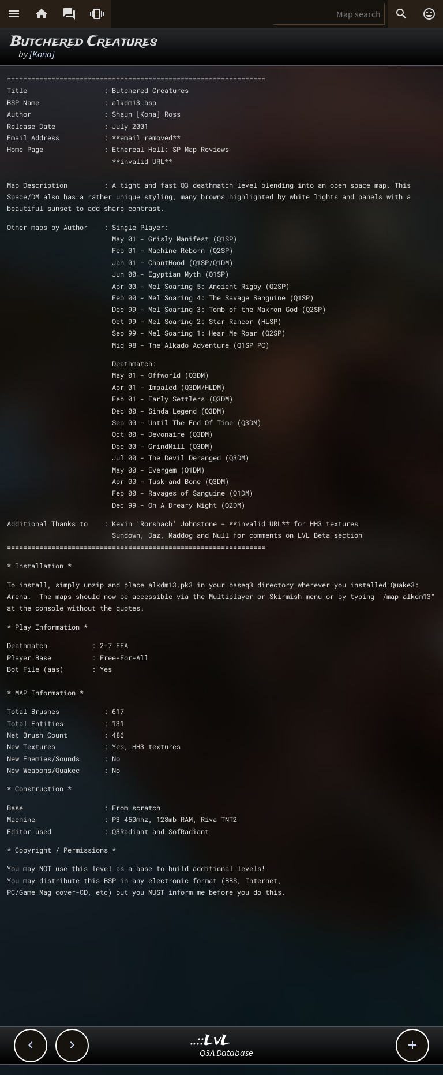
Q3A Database (226, 1052)
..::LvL (211, 1041)
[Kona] (42, 53)
